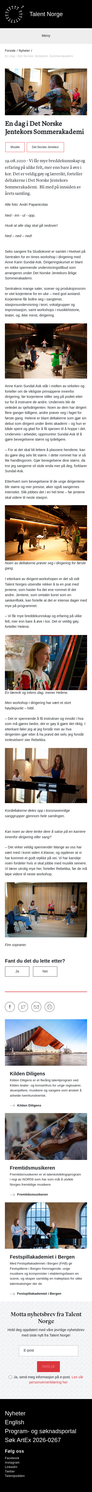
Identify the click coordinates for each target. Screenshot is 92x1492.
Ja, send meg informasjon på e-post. (42, 1377)
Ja (17, 971)
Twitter (10, 1471)
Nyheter (24, 50)
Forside (10, 50)
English (14, 1422)
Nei (45, 971)
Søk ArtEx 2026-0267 (33, 1440)
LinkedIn (11, 1467)
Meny (46, 36)
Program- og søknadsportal (40, 1431)
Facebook (12, 1458)
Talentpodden (15, 1476)
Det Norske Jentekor (45, 147)
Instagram (12, 1462)
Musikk (15, 147)
